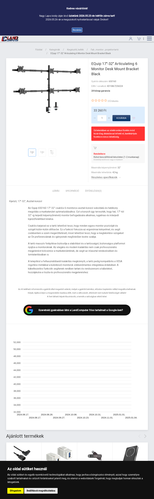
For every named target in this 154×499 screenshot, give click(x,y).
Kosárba (121, 118)
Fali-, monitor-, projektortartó (105, 49)
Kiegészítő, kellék (75, 49)
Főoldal (38, 49)
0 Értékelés (113, 101)
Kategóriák (54, 49)
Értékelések (93, 191)
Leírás (55, 191)
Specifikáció (72, 191)
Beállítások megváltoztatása (41, 491)
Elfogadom (15, 491)
